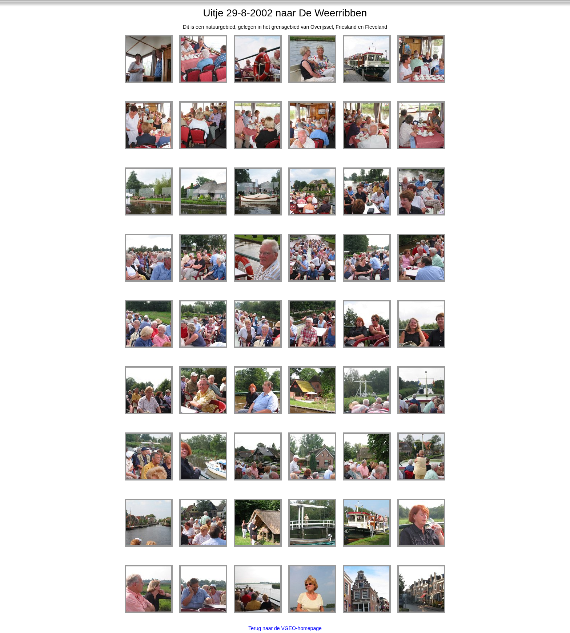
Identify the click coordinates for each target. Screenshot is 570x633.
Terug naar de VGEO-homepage (285, 628)
